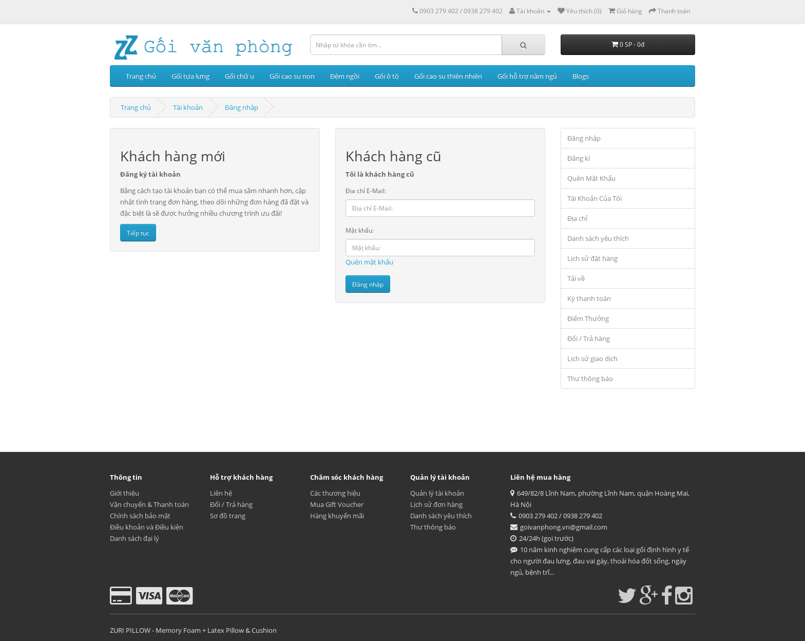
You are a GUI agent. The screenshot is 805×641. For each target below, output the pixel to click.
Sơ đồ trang (227, 515)
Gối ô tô (387, 76)
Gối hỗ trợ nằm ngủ (527, 76)
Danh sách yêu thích (598, 238)
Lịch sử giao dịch (592, 358)
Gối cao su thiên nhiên (448, 76)
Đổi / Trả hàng (588, 338)
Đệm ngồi (344, 76)
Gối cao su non (292, 76)
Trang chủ (141, 76)
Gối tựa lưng (190, 76)
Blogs (580, 76)
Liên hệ (221, 493)
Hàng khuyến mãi (337, 515)
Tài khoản (188, 107)
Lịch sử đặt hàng (592, 258)
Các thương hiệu (335, 493)
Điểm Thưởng (588, 318)
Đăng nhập (241, 107)
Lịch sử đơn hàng (436, 504)
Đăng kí (578, 158)
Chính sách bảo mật (140, 515)
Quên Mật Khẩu (591, 178)
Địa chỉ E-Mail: (366, 190)
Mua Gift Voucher (336, 504)
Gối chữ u (239, 76)
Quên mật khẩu (369, 262)
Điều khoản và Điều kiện (146, 527)
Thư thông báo (590, 378)
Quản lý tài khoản (437, 493)
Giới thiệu (124, 493)
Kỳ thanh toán (589, 298)
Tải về (576, 278)
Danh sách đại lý (134, 538)
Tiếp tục (138, 233)
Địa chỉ (577, 218)
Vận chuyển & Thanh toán (149, 504)
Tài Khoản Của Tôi (594, 198)
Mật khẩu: (360, 230)
